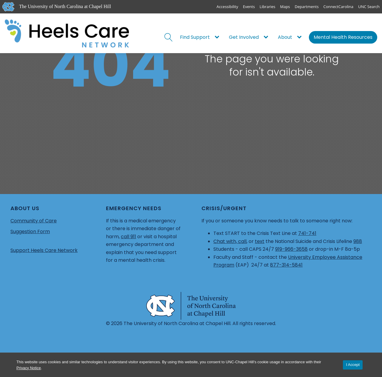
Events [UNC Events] (249, 6)
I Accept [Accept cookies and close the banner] (353, 364)
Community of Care (33, 220)
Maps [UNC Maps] (285, 6)
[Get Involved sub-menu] (267, 37)
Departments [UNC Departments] (307, 6)
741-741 (307, 233)
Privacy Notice (28, 368)
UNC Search (369, 6)
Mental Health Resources (343, 37)
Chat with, (225, 241)
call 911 (128, 236)
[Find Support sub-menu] (218, 37)
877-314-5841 (286, 264)
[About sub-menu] (300, 37)
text (259, 241)
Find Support (195, 37)
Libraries (267, 6)
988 (357, 241)
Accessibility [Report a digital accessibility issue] (227, 6)
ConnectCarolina (338, 6)
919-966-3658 (291, 249)
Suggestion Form (30, 231)
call (242, 241)
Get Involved (244, 37)
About (285, 37)
